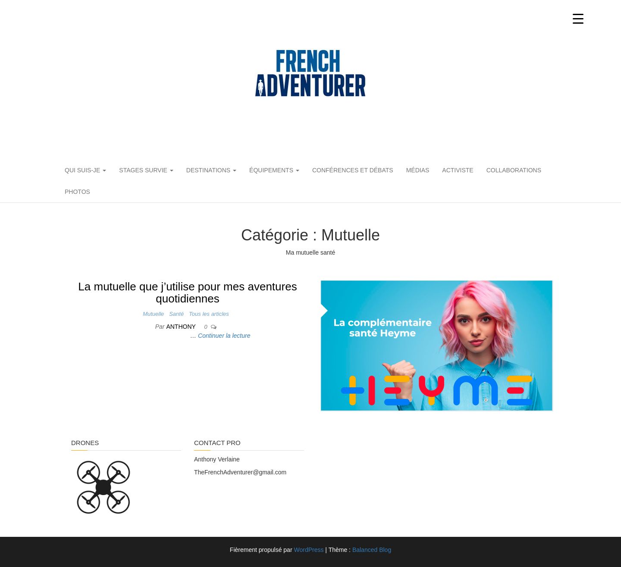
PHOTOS (77, 191)
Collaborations (513, 170)
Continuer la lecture (224, 335)
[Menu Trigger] (578, 18)
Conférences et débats (352, 170)
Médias (418, 170)
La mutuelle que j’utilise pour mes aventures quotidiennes (187, 292)
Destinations (211, 170)
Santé (176, 314)
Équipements (274, 170)
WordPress (308, 549)
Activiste (457, 170)
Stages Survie (146, 170)
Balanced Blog (371, 549)
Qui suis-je (85, 170)
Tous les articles (209, 314)
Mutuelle (153, 314)
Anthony (181, 326)
